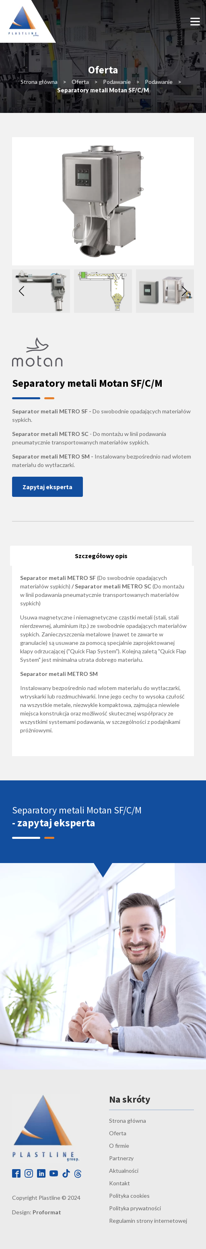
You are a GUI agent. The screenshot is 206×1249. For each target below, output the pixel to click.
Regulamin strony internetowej (148, 1220)
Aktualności (123, 1170)
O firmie (119, 1145)
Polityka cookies (129, 1195)
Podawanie (117, 81)
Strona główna (39, 81)
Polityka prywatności (135, 1208)
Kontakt (119, 1183)
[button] (184, 291)
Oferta (80, 81)
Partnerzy (121, 1158)
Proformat (47, 1212)
